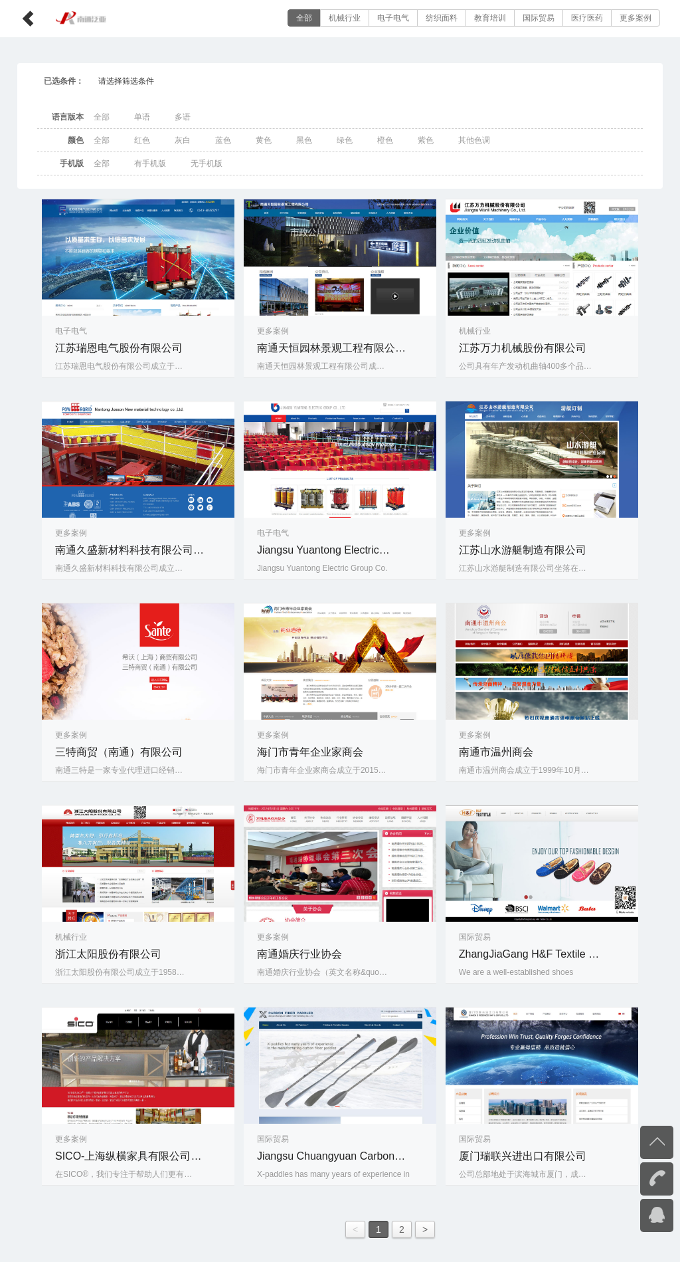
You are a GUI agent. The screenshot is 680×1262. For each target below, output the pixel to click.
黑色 (304, 140)
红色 (142, 140)
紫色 (426, 140)
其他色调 (474, 140)
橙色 (385, 140)
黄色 (264, 140)
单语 (142, 117)
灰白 (183, 140)
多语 (183, 117)
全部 (304, 18)
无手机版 (206, 163)
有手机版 (150, 163)
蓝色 (223, 140)
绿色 (345, 140)
